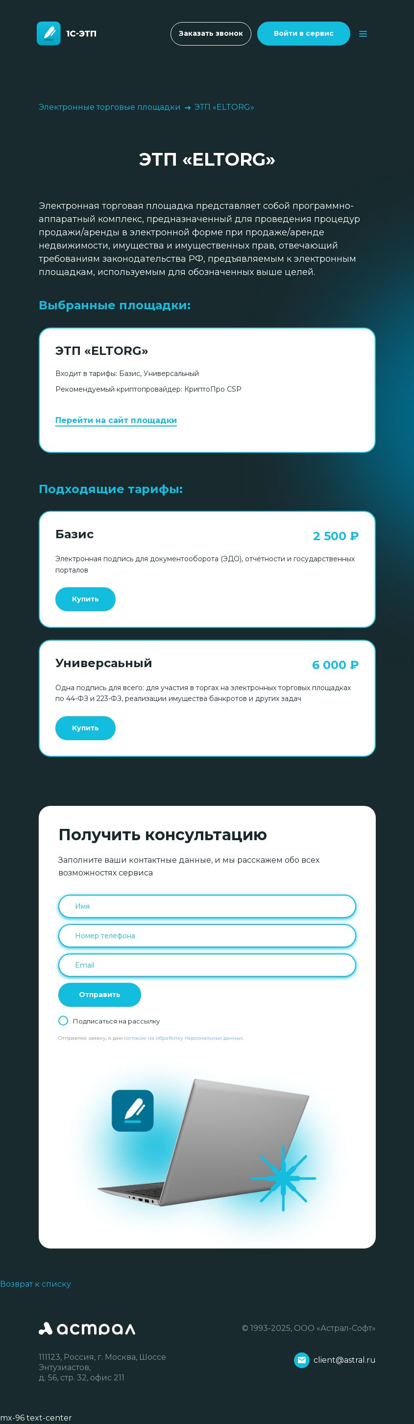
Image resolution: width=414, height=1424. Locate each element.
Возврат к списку (35, 1284)
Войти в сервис (304, 33)
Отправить (100, 994)
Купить (85, 599)
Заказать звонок (211, 33)
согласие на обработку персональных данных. (184, 1038)
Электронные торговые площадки (110, 107)
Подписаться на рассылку (116, 1021)
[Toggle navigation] (363, 34)
